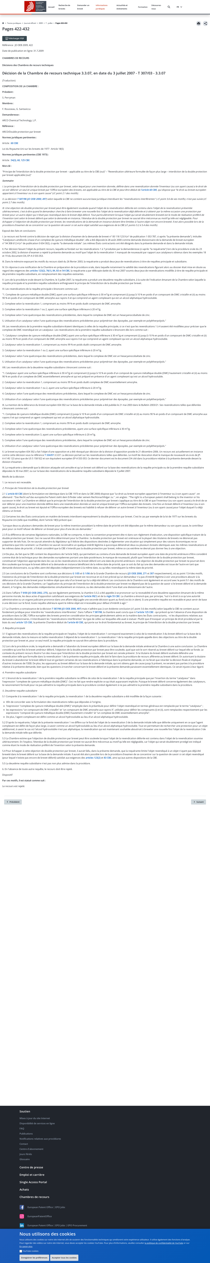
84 (54, 270)
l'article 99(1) (90, 596)
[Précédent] (13, 802)
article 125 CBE (24, 622)
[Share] (205, 23)
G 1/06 (86, 573)
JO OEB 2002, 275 (38, 592)
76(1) (48, 270)
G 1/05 (76, 573)
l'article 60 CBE (75, 622)
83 (57, 270)
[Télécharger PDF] (14, 38)
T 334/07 (49, 455)
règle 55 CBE (113, 596)
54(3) (13, 160)
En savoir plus (26, 1246)
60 (18, 160)
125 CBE (25, 160)
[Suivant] (198, 802)
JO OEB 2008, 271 (137, 573)
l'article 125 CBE (144, 612)
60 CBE (14, 143)
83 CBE (107, 757)
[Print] (198, 23)
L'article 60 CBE (14, 493)
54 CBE (66, 270)
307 (152, 573)
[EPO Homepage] (35, 7)
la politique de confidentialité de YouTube (164, 1243)
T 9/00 (24, 592)
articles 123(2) (37, 270)
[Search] (169, 7)
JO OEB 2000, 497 (71, 608)
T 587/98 (56, 608)
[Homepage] (3, 23)
